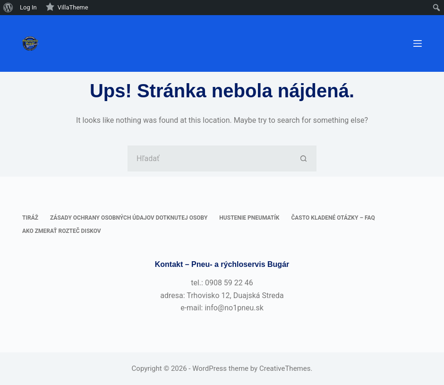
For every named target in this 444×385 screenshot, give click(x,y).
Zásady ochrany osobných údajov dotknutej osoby (128, 217)
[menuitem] (8, 7)
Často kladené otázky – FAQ (333, 217)
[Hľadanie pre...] (209, 158)
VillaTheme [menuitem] (66, 6)
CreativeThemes (285, 368)
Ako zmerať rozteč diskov (61, 231)
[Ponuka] (417, 43)
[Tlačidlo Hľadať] (303, 158)
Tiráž (30, 217)
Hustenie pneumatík (249, 217)
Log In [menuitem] (28, 7)
